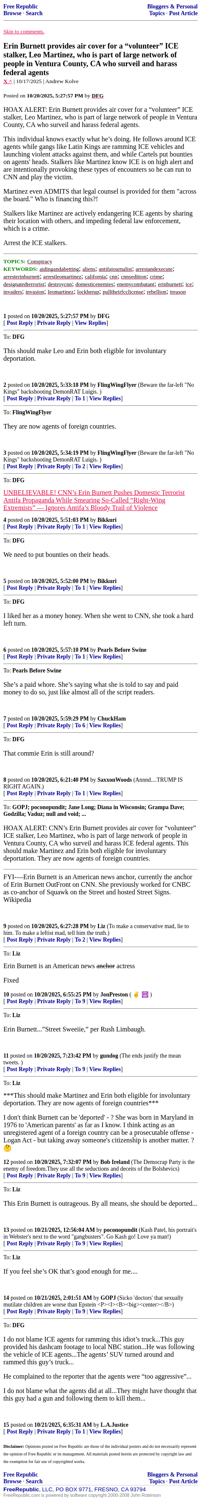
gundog (109, 1056)
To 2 (80, 466)
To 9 (80, 1001)
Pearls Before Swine (122, 650)
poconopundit (120, 1230)
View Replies (90, 323)
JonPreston (114, 994)
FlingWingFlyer (117, 385)
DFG (104, 316)
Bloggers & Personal (172, 6)
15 (6, 1425)
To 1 (80, 398)
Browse (12, 13)
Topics (157, 13)
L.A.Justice (114, 1425)
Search (34, 13)
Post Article (183, 13)
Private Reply (54, 323)
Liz (102, 926)
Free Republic (20, 6)
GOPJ (108, 1298)
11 (6, 1056)
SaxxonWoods (115, 780)
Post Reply (20, 323)
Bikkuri (107, 520)
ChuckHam (112, 718)
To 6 (80, 725)
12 (6, 1162)
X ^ (7, 81)
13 (6, 1230)
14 (6, 1298)
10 (6, 994)
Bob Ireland (115, 1162)
